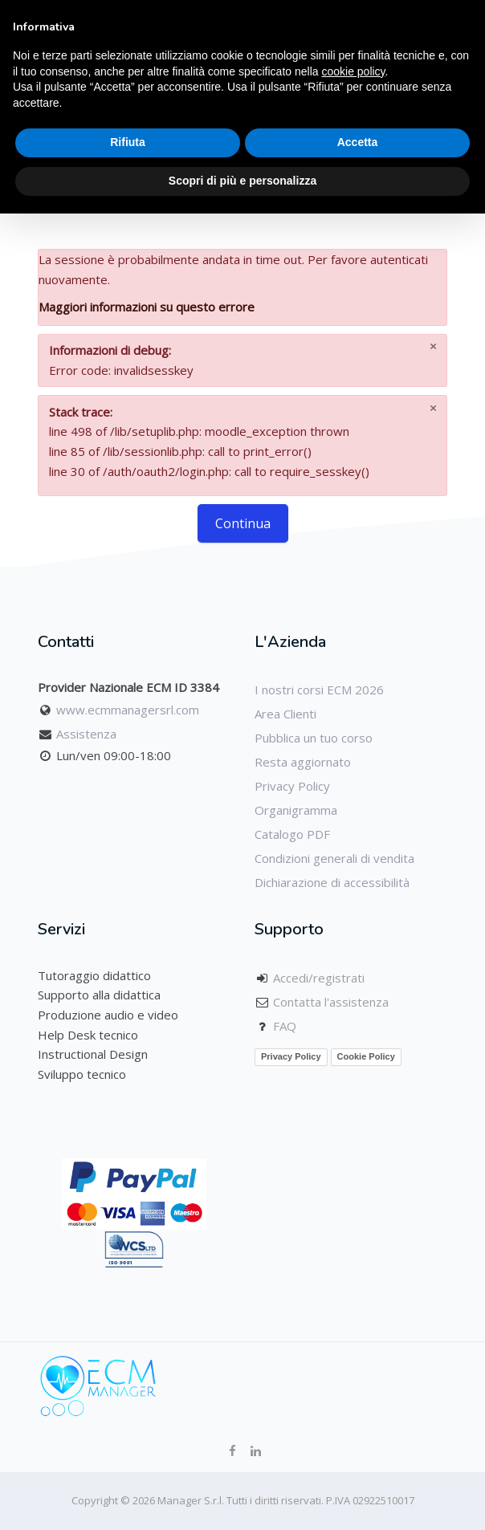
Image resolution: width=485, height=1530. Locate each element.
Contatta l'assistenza (331, 1002)
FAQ (284, 1026)
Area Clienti (285, 714)
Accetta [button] (357, 142)
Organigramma (296, 810)
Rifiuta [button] (127, 142)
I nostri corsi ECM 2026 (319, 690)
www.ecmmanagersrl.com (127, 710)
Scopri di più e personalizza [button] (242, 180)
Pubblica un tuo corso (314, 738)
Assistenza (86, 734)
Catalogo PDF (292, 834)
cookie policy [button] (353, 71)
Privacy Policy (292, 786)
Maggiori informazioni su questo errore (147, 307)
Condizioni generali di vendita (334, 858)
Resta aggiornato (303, 762)
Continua (243, 523)
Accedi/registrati (319, 978)
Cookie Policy (366, 1056)
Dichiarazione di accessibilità (332, 882)
